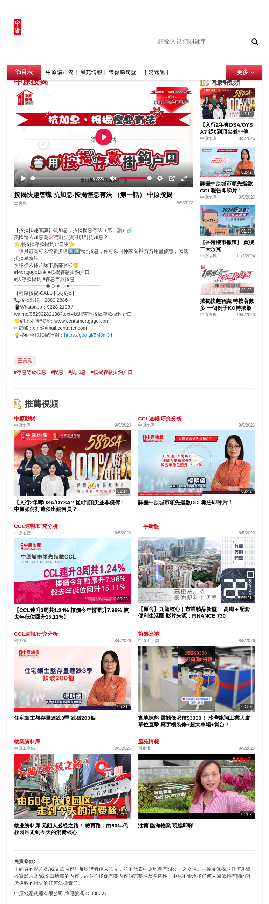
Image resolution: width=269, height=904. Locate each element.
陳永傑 (186, 55)
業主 (257, 55)
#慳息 (57, 372)
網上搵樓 (224, 9)
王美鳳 (25, 360)
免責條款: (24, 861)
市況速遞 (154, 72)
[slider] (60, 178)
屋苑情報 (91, 72)
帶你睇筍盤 (123, 72)
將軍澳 (207, 55)
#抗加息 (77, 372)
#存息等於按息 (30, 372)
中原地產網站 (191, 9)
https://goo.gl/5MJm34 (88, 335)
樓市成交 (252, 9)
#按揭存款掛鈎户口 (112, 372)
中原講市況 (233, 55)
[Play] (23, 178)
